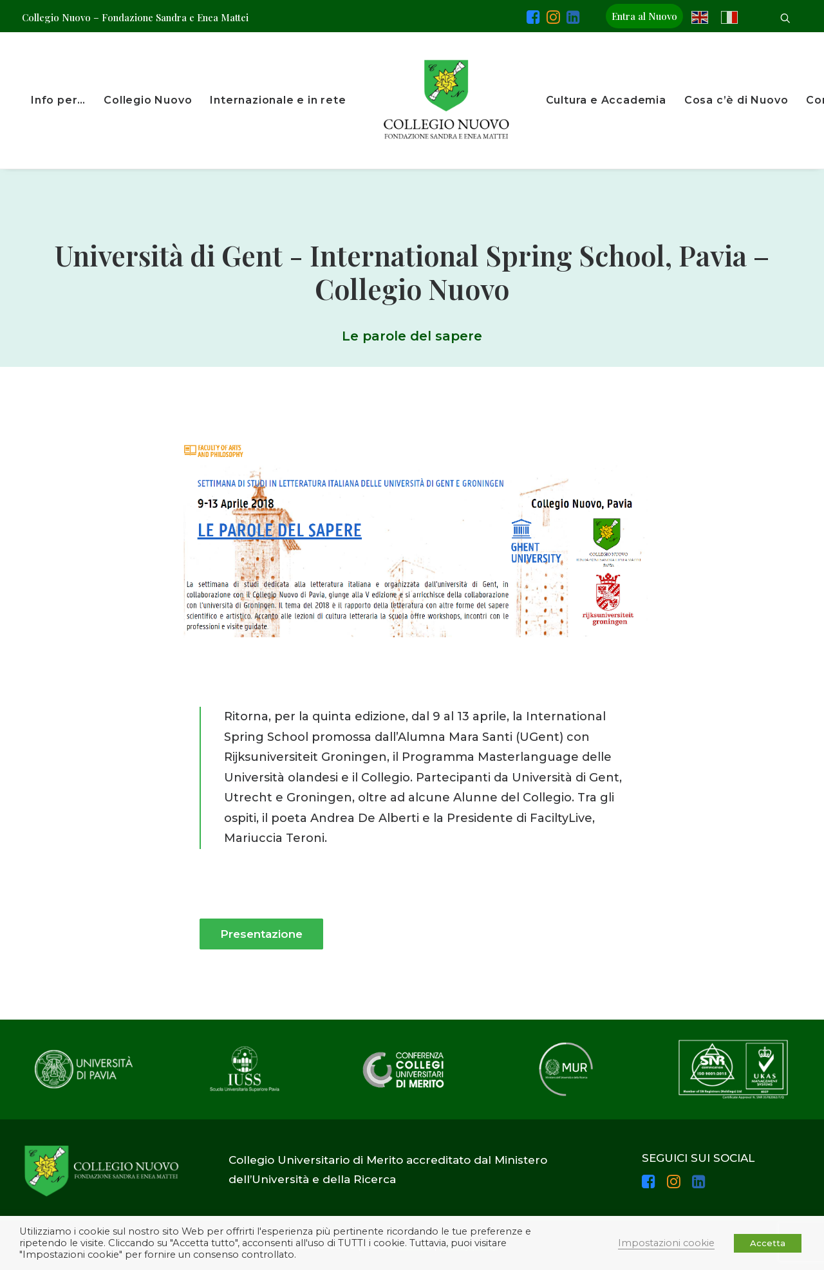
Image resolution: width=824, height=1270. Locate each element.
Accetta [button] (767, 1243)
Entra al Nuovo (644, 16)
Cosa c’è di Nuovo (736, 100)
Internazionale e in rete (278, 100)
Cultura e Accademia (606, 100)
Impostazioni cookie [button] (666, 1243)
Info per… (58, 100)
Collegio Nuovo (148, 100)
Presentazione (261, 934)
